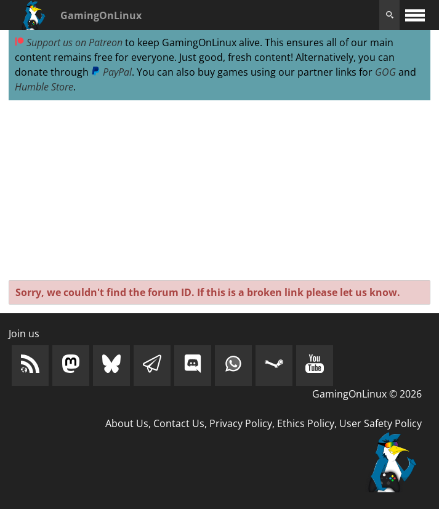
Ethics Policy (305, 423)
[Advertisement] (219, 191)
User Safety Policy (380, 423)
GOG (385, 72)
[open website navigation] (415, 15)
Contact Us (178, 423)
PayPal (111, 72)
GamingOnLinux (101, 15)
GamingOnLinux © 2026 (367, 394)
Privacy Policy (240, 423)
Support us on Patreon (69, 42)
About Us (126, 423)
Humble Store (44, 87)
